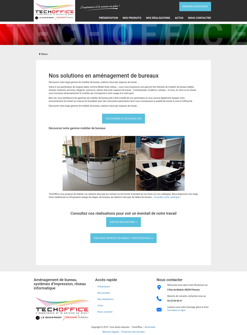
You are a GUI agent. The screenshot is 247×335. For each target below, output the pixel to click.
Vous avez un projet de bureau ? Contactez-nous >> (123, 238)
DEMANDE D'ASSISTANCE (195, 6)
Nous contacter (199, 17)
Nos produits (132, 17)
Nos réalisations (158, 17)
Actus (179, 17)
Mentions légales (110, 332)
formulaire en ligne (176, 310)
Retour (43, 54)
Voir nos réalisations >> (123, 222)
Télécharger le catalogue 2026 (123, 118)
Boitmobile (150, 327)
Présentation (108, 17)
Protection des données (133, 332)
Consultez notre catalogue (166, 197)
